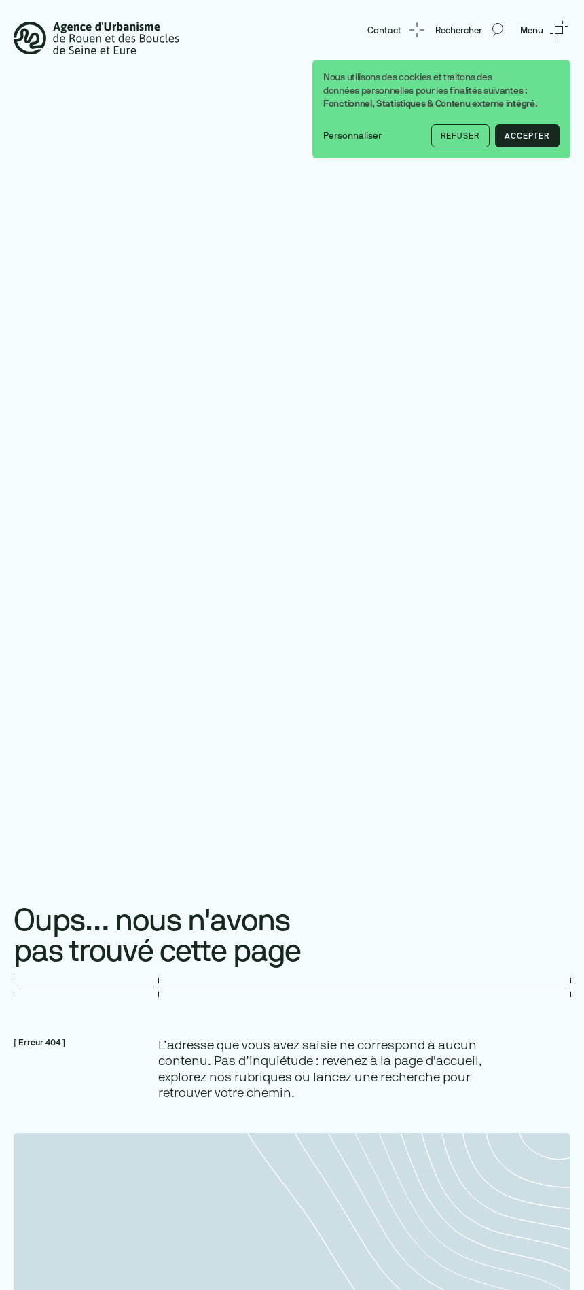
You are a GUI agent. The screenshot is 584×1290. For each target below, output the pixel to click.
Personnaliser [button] (352, 135)
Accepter (527, 136)
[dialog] (441, 109)
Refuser (460, 136)
